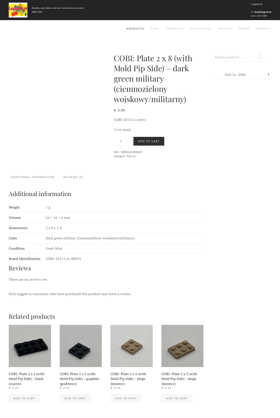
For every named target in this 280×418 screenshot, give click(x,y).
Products (135, 28)
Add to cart (149, 141)
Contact (263, 28)
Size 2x (131, 156)
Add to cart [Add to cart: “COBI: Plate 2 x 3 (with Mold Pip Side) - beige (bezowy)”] (177, 398)
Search (260, 57)
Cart (155, 28)
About (244, 28)
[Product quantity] (122, 141)
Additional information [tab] (33, 177)
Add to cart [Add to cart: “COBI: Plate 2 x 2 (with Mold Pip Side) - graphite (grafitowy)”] (75, 398)
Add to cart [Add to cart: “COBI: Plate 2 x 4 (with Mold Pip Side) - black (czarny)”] (24, 398)
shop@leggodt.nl (262, 11)
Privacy (225, 28)
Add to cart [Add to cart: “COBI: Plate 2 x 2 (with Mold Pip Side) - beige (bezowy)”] (126, 398)
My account (201, 28)
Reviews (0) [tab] (73, 177)
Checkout (175, 28)
